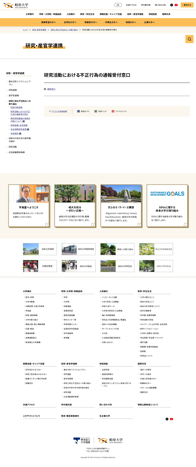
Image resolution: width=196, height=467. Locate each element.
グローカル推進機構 (148, 387)
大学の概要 (30, 301)
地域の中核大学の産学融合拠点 (20, 140)
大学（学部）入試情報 (110, 301)
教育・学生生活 (145, 291)
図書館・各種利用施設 (149, 346)
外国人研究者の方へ (148, 378)
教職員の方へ (145, 383)
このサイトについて (31, 415)
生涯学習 (105, 369)
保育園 (66, 337)
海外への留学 (145, 369)
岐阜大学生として (147, 301)
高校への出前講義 (109, 324)
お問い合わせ (107, 342)
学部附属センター (71, 324)
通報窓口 (51, 88)
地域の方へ (131, 22)
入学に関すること (147, 297)
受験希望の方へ (48, 22)
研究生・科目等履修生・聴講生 (114, 319)
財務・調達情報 (32, 315)
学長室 (28, 310)
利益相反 (14, 133)
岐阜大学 (15, 6)
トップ (25, 29)
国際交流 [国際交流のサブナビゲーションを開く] (166, 14)
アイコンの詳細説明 (59, 111)
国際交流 (142, 363)
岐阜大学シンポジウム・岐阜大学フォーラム (116, 384)
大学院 (66, 301)
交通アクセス (131, 5)
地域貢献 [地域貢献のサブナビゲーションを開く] (153, 14)
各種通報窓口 (31, 337)
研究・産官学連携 (39, 29)
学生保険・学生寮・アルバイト (151, 337)
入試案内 (104, 291)
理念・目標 (30, 297)
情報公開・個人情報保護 (35, 324)
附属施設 (67, 306)
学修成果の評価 (146, 319)
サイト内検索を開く (190, 39)
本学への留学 (145, 374)
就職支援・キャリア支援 (33, 363)
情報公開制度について (148, 404)
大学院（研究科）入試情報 (112, 310)
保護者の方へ (90, 22)
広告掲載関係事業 (17, 152)
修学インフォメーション (149, 328)
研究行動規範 (16, 107)
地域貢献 (104, 363)
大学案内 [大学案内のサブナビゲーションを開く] (30, 14)
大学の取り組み (32, 319)
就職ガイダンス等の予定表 (36, 378)
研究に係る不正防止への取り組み (64, 29)
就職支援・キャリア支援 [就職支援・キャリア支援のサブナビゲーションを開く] (111, 14)
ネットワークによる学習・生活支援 (153, 324)
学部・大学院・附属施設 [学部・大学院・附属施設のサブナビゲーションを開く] (50, 14)
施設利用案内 (107, 374)
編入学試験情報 (108, 315)
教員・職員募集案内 (70, 415)
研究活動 (13, 146)
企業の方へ (149, 22)
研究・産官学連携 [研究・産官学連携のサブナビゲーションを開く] (135, 14)
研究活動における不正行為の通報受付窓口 (20, 113)
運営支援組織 (69, 315)
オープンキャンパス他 (110, 328)
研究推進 (13, 89)
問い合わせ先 (160, 5)
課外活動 (144, 342)
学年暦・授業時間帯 (148, 315)
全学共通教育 (145, 310)
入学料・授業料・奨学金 (149, 333)
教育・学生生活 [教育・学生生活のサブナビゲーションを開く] (87, 14)
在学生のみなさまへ (34, 369)
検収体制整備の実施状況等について (20, 120)
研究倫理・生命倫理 (19, 125)
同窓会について (146, 355)
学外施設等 (68, 333)
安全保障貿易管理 (18, 129)
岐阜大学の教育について (150, 306)
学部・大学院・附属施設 (71, 291)
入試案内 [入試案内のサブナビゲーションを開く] (71, 14)
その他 (104, 333)
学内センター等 (70, 319)
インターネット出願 (109, 297)
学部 (66, 297)
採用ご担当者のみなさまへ (36, 374)
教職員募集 (30, 333)
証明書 (143, 351)
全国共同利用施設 (71, 328)
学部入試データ (108, 306)
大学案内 (27, 291)
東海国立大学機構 (33, 342)
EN (118, 5)
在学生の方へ (70, 22)
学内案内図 (145, 5)
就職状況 (29, 383)
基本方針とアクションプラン (20, 83)
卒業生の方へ (111, 22)
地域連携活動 (107, 378)
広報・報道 (30, 328)
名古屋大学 (105, 415)
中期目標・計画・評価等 (35, 306)
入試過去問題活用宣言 (111, 337)
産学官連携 (14, 95)
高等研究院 (68, 310)
